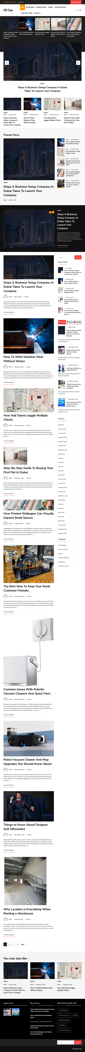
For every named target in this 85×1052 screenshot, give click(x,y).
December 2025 (62, 437)
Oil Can (8, 10)
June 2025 (61, 462)
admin (5, 114)
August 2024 (61, 500)
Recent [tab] (70, 322)
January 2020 (62, 525)
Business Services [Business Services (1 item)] (64, 1015)
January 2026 (62, 433)
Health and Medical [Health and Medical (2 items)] (64, 1020)
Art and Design (30, 7)
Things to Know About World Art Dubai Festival (73, 352)
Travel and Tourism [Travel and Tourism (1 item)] (64, 1030)
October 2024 (62, 491)
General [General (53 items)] (75, 1015)
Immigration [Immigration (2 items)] (62, 1025)
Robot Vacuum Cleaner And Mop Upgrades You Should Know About (27, 762)
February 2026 (62, 429)
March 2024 (61, 512)
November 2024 (62, 487)
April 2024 (61, 508)
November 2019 (62, 533)
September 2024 (62, 496)
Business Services (41, 7)
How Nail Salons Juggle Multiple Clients (42, 33)
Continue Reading (62, 245)
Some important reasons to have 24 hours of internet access (73, 404)
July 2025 (60, 458)
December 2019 (62, 529)
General (50, 7)
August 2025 (61, 454)
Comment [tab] (77, 322)
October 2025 (62, 445)
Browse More (76, 2)
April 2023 (61, 516)
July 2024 (60, 504)
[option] (11, 29)
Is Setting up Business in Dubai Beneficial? (73, 369)
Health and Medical (60, 7)
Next (22, 944)
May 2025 (60, 466)
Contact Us (21, 2)
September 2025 (62, 450)
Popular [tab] (62, 322)
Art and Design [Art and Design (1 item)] (63, 1010)
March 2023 (61, 521)
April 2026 (61, 425)
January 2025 (62, 483)
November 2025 (62, 441)
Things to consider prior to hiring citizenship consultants (73, 386)
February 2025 (62, 479)
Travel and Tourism (26, 13)
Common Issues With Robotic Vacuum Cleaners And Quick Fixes (26, 691)
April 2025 (61, 471)
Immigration (61, 562)
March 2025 (61, 475)
